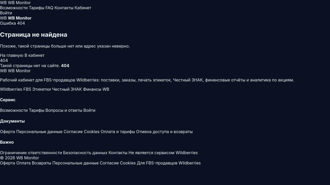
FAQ (49, 7)
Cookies (91, 131)
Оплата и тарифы (118, 131)
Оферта (7, 131)
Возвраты (41, 162)
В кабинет (35, 55)
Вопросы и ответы (63, 110)
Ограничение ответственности (31, 152)
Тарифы (36, 7)
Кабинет (82, 7)
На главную (12, 55)
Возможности (14, 7)
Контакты (63, 7)
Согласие (73, 131)
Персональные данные (39, 131)
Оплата (23, 162)
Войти (6, 12)
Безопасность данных (85, 152)
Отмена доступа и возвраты (164, 131)
